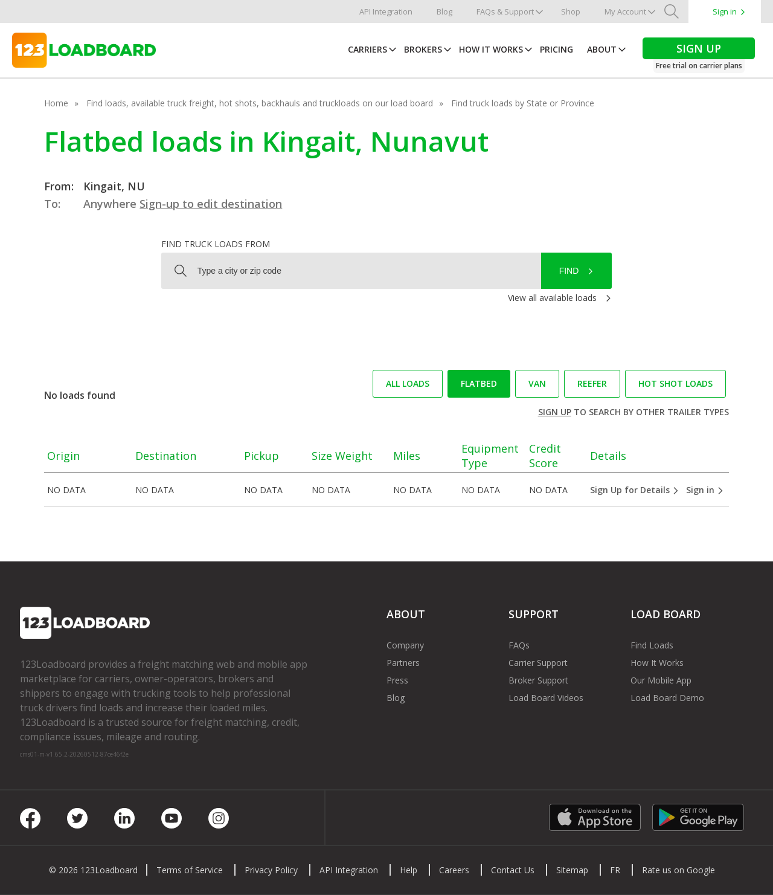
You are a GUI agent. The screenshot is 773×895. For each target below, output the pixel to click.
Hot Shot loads (675, 383)
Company (405, 645)
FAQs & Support (505, 11)
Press (397, 680)
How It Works (491, 49)
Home (56, 103)
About (602, 49)
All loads (407, 383)
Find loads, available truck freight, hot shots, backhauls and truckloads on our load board (259, 103)
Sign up (554, 412)
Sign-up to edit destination (211, 203)
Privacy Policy (271, 870)
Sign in (725, 11)
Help (408, 870)
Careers (454, 870)
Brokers (423, 49)
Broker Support (538, 680)
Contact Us (512, 870)
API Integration (385, 11)
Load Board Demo (667, 697)
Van (537, 383)
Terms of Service (189, 870)
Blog (444, 11)
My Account (625, 11)
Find (569, 271)
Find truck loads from (215, 244)
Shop (570, 11)
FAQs (519, 645)
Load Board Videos (545, 697)
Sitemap (572, 870)
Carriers (367, 49)
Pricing (556, 49)
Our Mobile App (660, 680)
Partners (403, 662)
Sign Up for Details (634, 490)
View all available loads (552, 297)
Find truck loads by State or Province (522, 103)
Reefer (592, 383)
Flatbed (479, 383)
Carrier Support (538, 662)
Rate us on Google (678, 870)
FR (615, 870)
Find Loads (651, 645)
